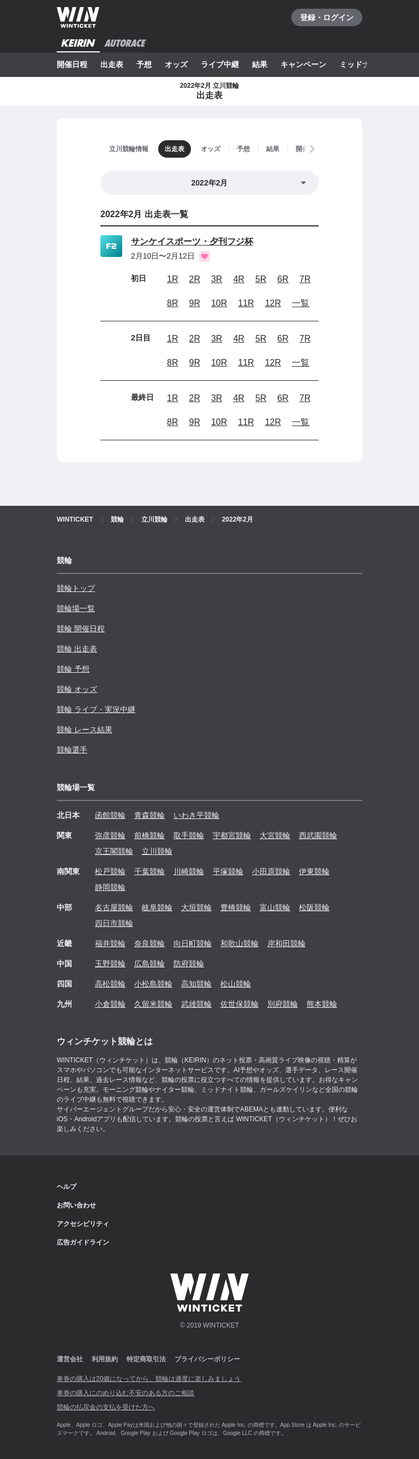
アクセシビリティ (83, 1224)
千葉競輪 (149, 871)
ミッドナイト (362, 64)
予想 (144, 64)
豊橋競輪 (235, 907)
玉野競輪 (110, 963)
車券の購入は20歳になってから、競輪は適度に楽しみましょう (149, 1379)
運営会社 (70, 1359)
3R (216, 279)
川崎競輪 (188, 871)
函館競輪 (110, 815)
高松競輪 (110, 983)
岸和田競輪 (286, 943)
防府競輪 (188, 963)
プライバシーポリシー (207, 1359)
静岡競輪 (110, 887)
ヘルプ (66, 1187)
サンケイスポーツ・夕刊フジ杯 (192, 241)
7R (305, 279)
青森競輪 (149, 815)
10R (219, 303)
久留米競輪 (153, 1004)
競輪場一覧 (76, 608)
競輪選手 (72, 749)
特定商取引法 (146, 1359)
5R (260, 279)
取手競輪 (188, 835)
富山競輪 (275, 907)
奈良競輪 (149, 943)
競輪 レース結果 (84, 729)
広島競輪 (149, 963)
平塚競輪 (228, 871)
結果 (259, 64)
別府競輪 (282, 1004)
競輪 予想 (73, 669)
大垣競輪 (196, 907)
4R (238, 279)
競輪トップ (76, 588)
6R (282, 279)
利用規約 (105, 1359)
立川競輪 (157, 851)
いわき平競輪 (196, 815)
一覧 (300, 303)
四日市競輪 (114, 923)
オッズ (176, 64)
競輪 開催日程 (81, 628)
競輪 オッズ (77, 689)
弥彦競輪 (110, 835)
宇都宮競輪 (232, 835)
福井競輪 (110, 943)
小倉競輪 (110, 1004)
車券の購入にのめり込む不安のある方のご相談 (125, 1393)
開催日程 (72, 64)
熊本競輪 (322, 1004)
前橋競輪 (149, 835)
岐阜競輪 (157, 907)
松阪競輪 (314, 907)
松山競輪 (235, 983)
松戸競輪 (110, 871)
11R (246, 303)
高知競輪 (196, 983)
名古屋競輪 (114, 907)
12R (273, 303)
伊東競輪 (314, 871)
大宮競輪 (275, 835)
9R (194, 303)
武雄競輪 (196, 1004)
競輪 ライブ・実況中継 (96, 709)
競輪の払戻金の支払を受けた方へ (106, 1407)
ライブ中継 (220, 64)
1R (172, 279)
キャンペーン (303, 64)
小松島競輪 (153, 983)
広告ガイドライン (83, 1242)
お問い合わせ (76, 1205)
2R (194, 279)
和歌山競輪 (239, 943)
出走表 (111, 64)
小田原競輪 (271, 871)
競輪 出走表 (77, 648)
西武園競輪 (318, 835)
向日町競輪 (192, 943)
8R (172, 303)
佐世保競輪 (239, 1004)
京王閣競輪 (114, 851)
